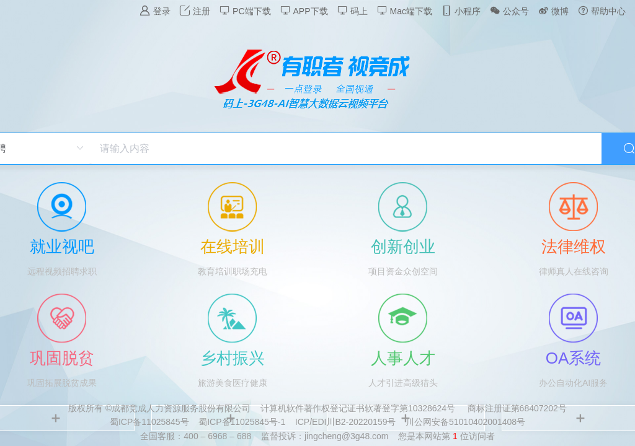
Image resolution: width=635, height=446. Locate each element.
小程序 (461, 11)
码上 (352, 11)
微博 (553, 11)
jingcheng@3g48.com (346, 436)
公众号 (509, 11)
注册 (195, 11)
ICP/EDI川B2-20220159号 (345, 422)
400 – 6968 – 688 (217, 436)
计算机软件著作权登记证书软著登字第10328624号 (357, 408)
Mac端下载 (404, 11)
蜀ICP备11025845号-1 (241, 422)
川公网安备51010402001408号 (465, 422)
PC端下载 (245, 11)
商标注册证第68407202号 (517, 408)
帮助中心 (602, 11)
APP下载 (304, 11)
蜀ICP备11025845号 (149, 422)
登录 (155, 11)
